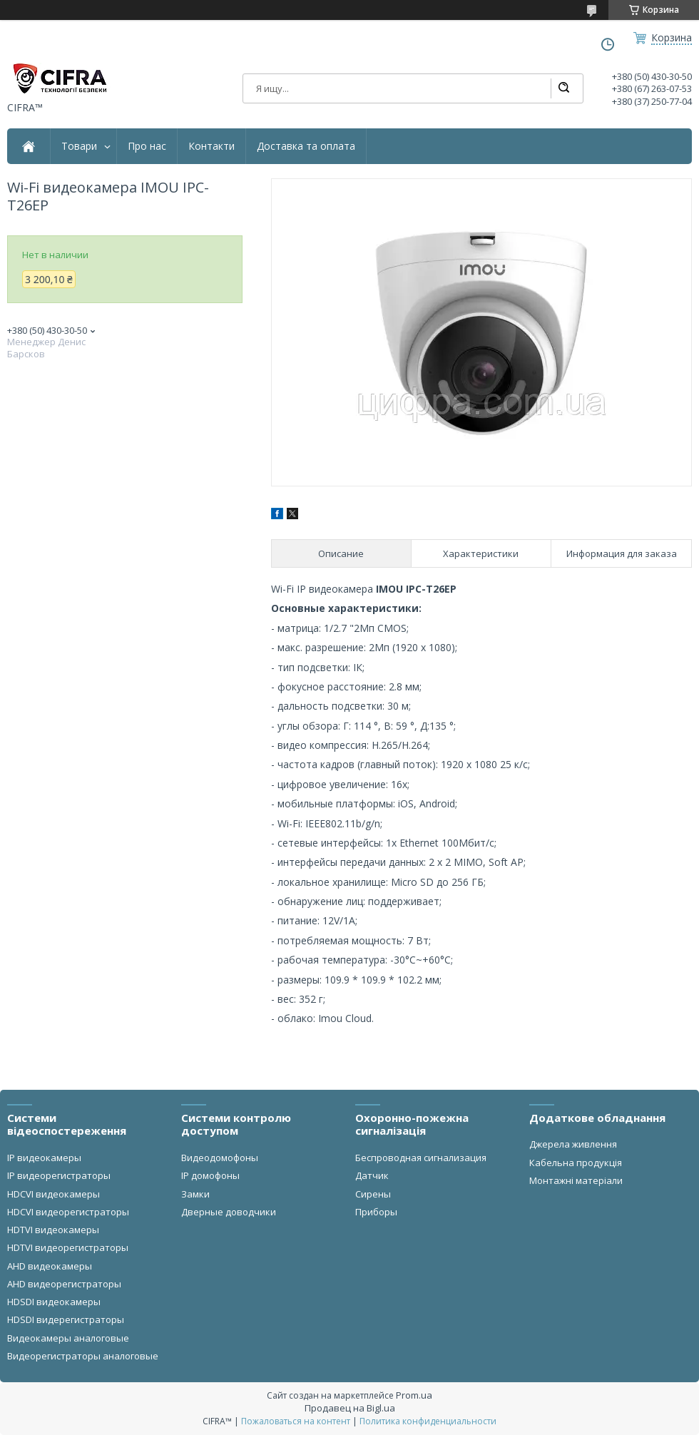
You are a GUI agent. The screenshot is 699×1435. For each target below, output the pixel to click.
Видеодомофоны (219, 1157)
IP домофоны (210, 1175)
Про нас (147, 146)
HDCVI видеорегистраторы (68, 1211)
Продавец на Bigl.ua (350, 1407)
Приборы (376, 1211)
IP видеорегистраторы (59, 1175)
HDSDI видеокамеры (54, 1301)
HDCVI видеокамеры (53, 1194)
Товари (79, 146)
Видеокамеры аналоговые (68, 1338)
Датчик (372, 1175)
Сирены (373, 1194)
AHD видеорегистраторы (64, 1283)
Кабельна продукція (575, 1162)
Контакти (211, 146)
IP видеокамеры (44, 1157)
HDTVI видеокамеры (53, 1229)
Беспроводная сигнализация (420, 1157)
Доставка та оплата (306, 146)
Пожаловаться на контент (295, 1421)
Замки (195, 1194)
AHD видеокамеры (49, 1266)
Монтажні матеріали (576, 1180)
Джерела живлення (573, 1144)
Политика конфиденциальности (427, 1421)
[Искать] (563, 88)
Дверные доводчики (228, 1211)
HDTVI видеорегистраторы (67, 1247)
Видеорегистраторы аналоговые (82, 1355)
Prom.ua (414, 1395)
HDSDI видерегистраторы (65, 1319)
